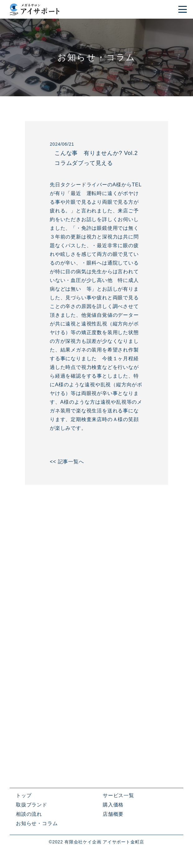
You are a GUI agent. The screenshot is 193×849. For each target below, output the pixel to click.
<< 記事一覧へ (67, 461)
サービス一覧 (118, 795)
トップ (23, 795)
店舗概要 (113, 814)
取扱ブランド (31, 804)
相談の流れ (29, 814)
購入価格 (113, 804)
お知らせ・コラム (37, 823)
